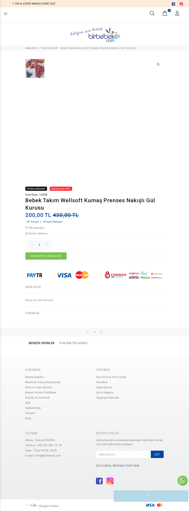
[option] (34, 70)
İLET (157, 454)
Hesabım (102, 382)
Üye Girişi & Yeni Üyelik (111, 377)
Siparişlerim (104, 387)
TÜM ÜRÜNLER (49, 48)
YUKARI (182, 496)
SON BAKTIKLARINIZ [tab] (73, 343)
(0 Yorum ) (34, 221)
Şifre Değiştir (105, 392)
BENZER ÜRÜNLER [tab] (41, 343)
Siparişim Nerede (107, 397)
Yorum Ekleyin (53, 221)
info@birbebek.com (48, 455)
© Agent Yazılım (49, 506)
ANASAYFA (31, 48)
